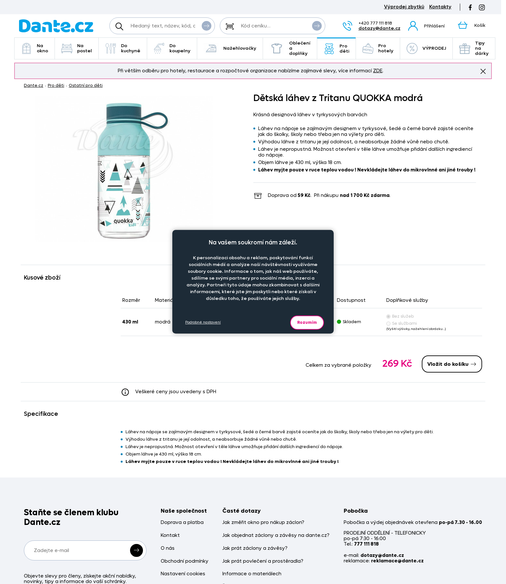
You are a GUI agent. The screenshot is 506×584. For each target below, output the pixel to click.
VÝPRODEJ (426, 48)
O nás (168, 548)
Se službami (401, 323)
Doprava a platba (182, 522)
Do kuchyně (122, 48)
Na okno (34, 48)
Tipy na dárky (474, 48)
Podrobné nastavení (203, 322)
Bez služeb (400, 316)
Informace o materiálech (251, 574)
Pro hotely (377, 48)
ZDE (377, 70)
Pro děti (336, 48)
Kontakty (440, 7)
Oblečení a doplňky (289, 48)
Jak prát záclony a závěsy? (255, 548)
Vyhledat (206, 25)
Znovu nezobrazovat (483, 71)
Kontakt (170, 535)
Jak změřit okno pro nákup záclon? (263, 522)
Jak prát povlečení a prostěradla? (262, 561)
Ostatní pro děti (86, 85)
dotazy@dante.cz (379, 28)
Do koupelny (172, 48)
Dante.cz (33, 85)
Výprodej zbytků (404, 7)
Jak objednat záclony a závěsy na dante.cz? (275, 535)
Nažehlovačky (230, 48)
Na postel (76, 48)
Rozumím (307, 322)
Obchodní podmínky (184, 561)
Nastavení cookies (183, 574)
